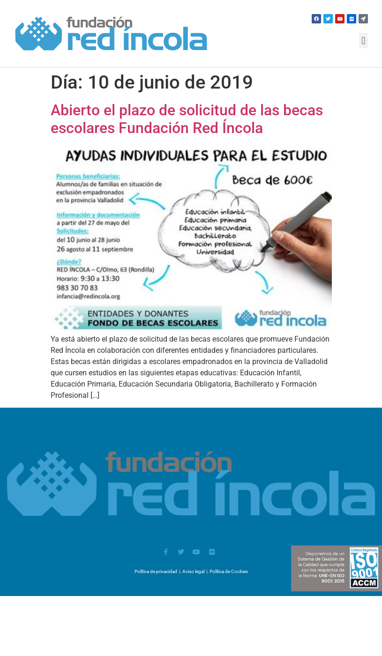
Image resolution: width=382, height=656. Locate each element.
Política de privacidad (156, 571)
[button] (363, 40)
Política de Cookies (229, 571)
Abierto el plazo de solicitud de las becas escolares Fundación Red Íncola (187, 119)
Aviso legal (193, 571)
